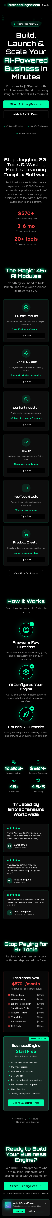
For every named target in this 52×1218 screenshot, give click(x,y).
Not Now (31, 1211)
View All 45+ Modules (26, 573)
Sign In (45, 5)
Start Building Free (26, 104)
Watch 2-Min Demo (26, 114)
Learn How (19, 1211)
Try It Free (26, 335)
